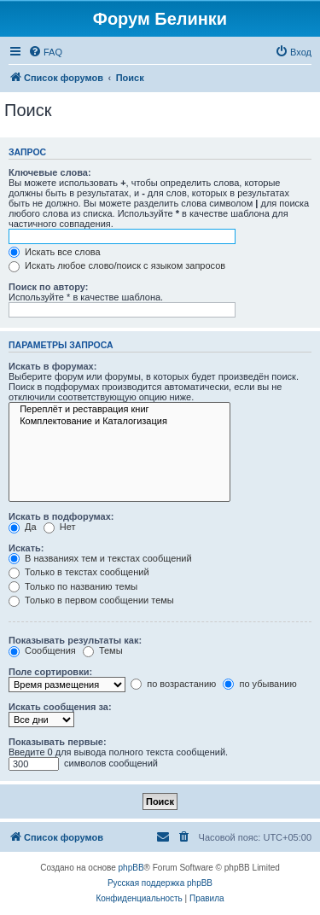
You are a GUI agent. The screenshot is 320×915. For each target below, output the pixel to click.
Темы (103, 650)
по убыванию (259, 684)
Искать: (26, 548)
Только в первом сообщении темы (91, 600)
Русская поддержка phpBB (160, 883)
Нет (60, 527)
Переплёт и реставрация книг (119, 410)
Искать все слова (55, 252)
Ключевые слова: (50, 172)
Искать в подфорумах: (61, 516)
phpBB (131, 867)
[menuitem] (45, 52)
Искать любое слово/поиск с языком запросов (117, 265)
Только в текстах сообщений (79, 572)
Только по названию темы (73, 586)
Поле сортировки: (50, 672)
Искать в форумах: (52, 366)
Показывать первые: (58, 742)
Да (23, 527)
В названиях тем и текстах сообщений (100, 558)
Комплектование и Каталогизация (119, 422)
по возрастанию (173, 684)
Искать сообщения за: (60, 707)
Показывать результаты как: (75, 640)
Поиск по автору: (48, 287)
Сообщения (42, 650)
